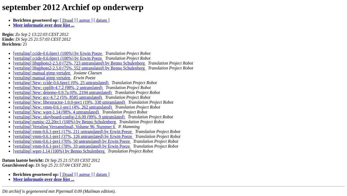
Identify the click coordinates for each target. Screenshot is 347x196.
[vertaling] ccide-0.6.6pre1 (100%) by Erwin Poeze (58, 53)
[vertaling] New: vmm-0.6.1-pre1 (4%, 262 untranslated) (63, 107)
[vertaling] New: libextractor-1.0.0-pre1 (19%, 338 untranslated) (69, 102)
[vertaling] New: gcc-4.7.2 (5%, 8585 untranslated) (58, 97)
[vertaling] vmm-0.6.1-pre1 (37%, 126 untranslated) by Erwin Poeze (73, 136)
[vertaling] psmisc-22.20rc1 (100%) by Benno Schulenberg (65, 121)
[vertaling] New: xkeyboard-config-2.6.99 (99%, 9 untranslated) (69, 117)
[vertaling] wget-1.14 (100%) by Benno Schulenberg (59, 151)
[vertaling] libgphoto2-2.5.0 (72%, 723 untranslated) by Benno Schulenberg (79, 63)
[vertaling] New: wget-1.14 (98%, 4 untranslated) (56, 112)
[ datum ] (102, 20)
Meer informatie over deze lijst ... (43, 25)
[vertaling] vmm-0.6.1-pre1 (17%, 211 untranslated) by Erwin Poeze (73, 131)
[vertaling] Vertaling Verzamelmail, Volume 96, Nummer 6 (64, 126)
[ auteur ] (85, 20)
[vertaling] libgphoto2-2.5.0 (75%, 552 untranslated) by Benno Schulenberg (79, 68)
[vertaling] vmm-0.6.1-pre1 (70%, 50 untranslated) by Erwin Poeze (72, 141)
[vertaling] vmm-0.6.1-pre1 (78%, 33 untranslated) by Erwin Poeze (72, 146)
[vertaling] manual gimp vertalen (42, 73)
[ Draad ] (68, 20)
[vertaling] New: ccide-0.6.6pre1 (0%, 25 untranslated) (61, 82)
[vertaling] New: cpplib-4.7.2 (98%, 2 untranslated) (58, 87)
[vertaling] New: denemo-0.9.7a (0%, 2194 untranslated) (63, 92)
